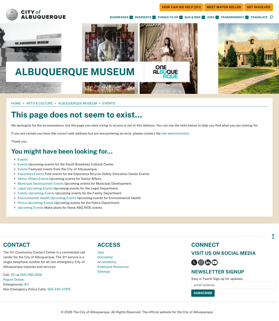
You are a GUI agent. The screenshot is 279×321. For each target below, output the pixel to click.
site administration (175, 133)
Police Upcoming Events (36, 203)
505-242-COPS (59, 289)
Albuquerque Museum (77, 103)
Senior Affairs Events (33, 179)
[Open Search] (271, 17)
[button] (259, 17)
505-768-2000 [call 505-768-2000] (31, 275)
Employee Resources (113, 267)
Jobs (213, 17)
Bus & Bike (195, 17)
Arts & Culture (39, 103)
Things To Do (170, 17)
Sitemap (103, 271)
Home (16, 103)
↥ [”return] (273, 236)
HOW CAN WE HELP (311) (181, 7)
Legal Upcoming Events (35, 188)
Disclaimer (105, 257)
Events (23, 159)
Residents (145, 17)
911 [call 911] (26, 284)
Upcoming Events (31, 208)
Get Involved (258, 7)
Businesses (121, 17)
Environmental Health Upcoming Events (47, 198)
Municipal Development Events (41, 183)
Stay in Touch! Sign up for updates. (217, 279)
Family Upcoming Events (36, 193)
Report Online (13, 280)
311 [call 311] (13, 275)
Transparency (235, 17)
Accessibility (107, 262)
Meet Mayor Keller (224, 7)
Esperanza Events (31, 174)
